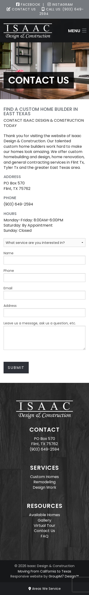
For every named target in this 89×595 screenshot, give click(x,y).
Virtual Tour (44, 525)
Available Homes (44, 515)
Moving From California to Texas (44, 571)
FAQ (44, 536)
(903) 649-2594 (44, 449)
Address (44, 310)
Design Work (44, 487)
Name (44, 257)
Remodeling (44, 482)
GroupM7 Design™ (64, 576)
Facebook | (30, 4)
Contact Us (21, 9)
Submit (16, 367)
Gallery (44, 520)
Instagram (60, 4)
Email (44, 293)
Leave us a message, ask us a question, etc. (44, 335)
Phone (44, 275)
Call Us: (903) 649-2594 (61, 11)
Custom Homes (44, 476)
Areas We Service (44, 588)
